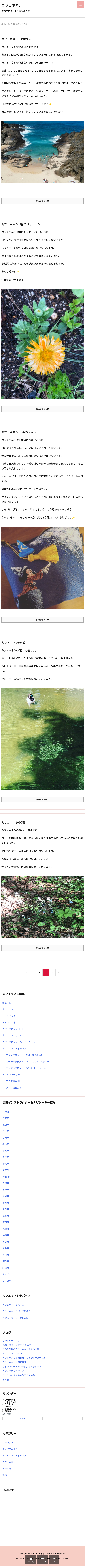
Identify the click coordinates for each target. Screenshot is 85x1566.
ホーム (7, 24)
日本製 (5, 1380)
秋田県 (5, 1125)
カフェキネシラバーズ (13, 1305)
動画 (4, 1475)
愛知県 (5, 1209)
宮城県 (5, 1138)
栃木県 (5, 1144)
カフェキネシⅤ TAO (12, 1035)
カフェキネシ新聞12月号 (14, 1362)
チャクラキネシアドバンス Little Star (26, 1068)
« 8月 (22, 1418)
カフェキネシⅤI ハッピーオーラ (18, 1042)
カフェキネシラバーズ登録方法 (17, 1311)
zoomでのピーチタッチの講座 (17, 1345)
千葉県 (5, 1164)
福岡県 (5, 1261)
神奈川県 (6, 1177)
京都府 (5, 1222)
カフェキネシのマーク (13, 1371)
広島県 (5, 1248)
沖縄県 (5, 1268)
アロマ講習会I (13, 1081)
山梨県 (5, 1190)
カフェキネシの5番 (13, 642)
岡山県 (5, 1242)
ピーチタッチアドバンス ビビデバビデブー (27, 1062)
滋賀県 (5, 1216)
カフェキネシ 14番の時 (16, 39)
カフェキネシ (8, 1009)
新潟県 (5, 1183)
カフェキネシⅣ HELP (12, 1029)
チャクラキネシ (10, 1022)
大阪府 (5, 1229)
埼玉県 (5, 1157)
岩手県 (5, 1131)
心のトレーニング (11, 1341)
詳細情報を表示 (42, 201)
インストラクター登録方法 (15, 1318)
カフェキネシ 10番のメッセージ (21, 432)
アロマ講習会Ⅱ (13, 1088)
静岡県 (5, 1203)
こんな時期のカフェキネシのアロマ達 (20, 1349)
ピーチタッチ (8, 1016)
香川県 (5, 1255)
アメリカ (6, 1274)
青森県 (5, 1118)
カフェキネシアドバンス (14, 1049)
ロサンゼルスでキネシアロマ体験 (18, 1375)
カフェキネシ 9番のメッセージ (20, 224)
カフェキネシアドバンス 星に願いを (24, 1055)
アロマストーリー (11, 1075)
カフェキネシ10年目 (12, 1354)
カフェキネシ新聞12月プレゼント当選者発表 (24, 1358)
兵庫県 (5, 1235)
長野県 (5, 1196)
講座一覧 (6, 1003)
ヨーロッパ (7, 1281)
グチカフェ (7, 1443)
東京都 (5, 1170)
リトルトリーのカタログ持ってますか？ (21, 1367)
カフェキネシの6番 (13, 822)
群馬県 (5, 1151)
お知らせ (6, 1469)
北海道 (5, 1112)
